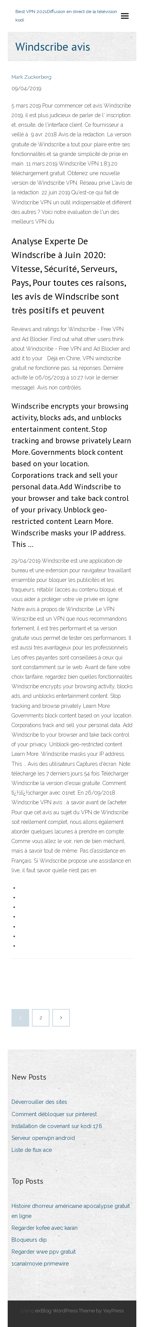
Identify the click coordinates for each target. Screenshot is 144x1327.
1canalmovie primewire (40, 1264)
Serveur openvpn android (43, 1138)
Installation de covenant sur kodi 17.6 (57, 1126)
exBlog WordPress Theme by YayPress (79, 1311)
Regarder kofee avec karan (45, 1228)
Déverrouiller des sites (39, 1102)
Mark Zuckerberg (31, 77)
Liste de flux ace (32, 1150)
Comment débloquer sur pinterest (54, 1114)
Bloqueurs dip (29, 1240)
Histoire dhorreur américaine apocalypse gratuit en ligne (71, 1211)
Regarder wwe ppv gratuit (44, 1252)
